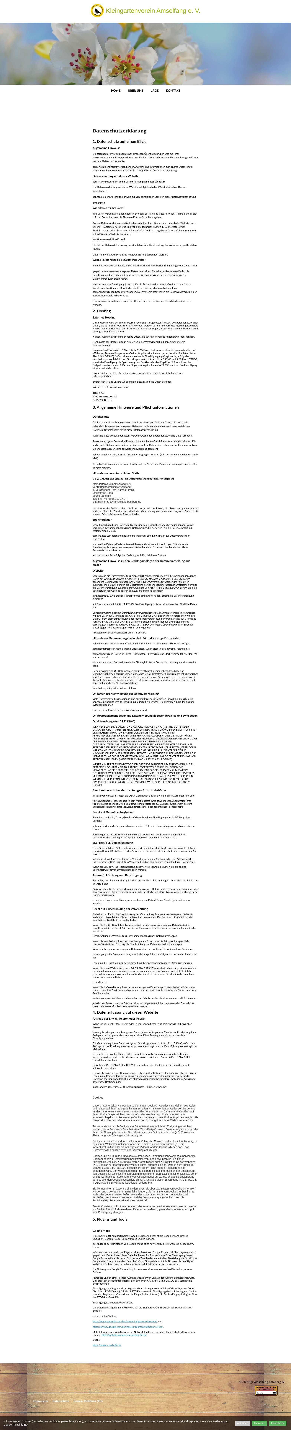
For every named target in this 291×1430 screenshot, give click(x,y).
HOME (115, 90)
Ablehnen (242, 1423)
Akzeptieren (278, 1423)
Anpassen (259, 1423)
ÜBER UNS (135, 90)
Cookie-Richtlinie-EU (16, 1424)
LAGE (154, 90)
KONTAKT (173, 90)
